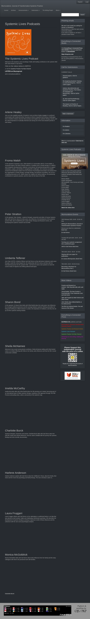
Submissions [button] (35, 10)
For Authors (66, 130)
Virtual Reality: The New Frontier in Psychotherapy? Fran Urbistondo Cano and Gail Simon (72, 293)
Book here (64, 230)
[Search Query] (70, 14)
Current (6, 10)
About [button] (58, 10)
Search (82, 14)
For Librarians (66, 133)
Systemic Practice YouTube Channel (21, 68)
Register (80, 2)
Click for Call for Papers (74, 106)
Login (87, 2)
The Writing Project (48, 10)
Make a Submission (68, 113)
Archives (13, 10)
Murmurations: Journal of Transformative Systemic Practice (22, 6)
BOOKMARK (71, 51)
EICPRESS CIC (66, 322)
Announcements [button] (24, 10)
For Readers (66, 126)
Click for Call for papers (69, 100)
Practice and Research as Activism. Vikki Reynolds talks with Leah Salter (72, 287)
